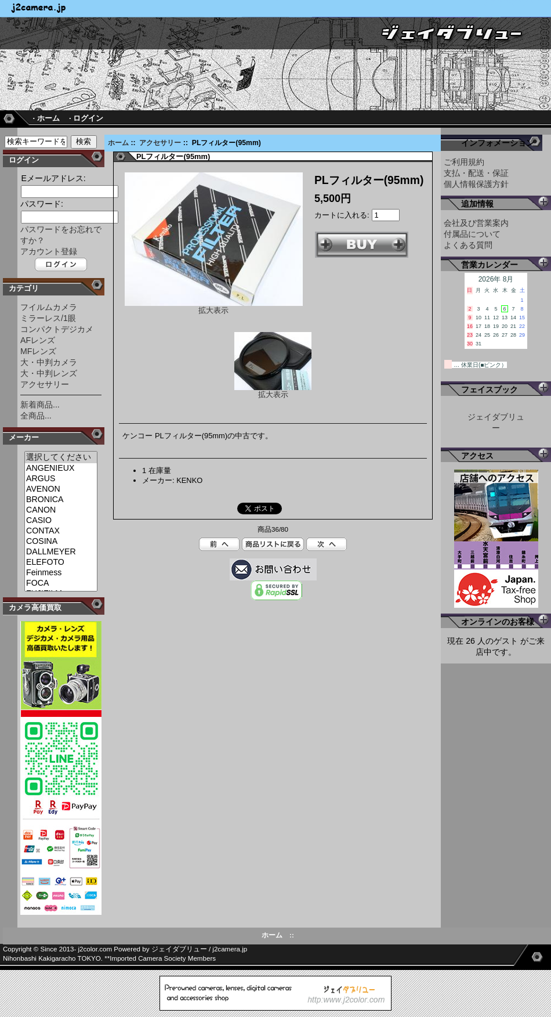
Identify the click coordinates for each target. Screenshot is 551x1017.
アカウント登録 (48, 251)
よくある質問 (468, 245)
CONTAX (61, 531)
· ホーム (45, 118)
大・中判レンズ (48, 373)
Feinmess (61, 573)
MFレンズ (38, 351)
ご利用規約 (464, 162)
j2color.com (95, 949)
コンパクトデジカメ (56, 329)
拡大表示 (272, 391)
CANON (61, 510)
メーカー (24, 437)
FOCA (61, 583)
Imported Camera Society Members (163, 958)
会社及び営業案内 (476, 223)
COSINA (61, 541)
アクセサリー (160, 143)
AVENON (61, 489)
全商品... (36, 415)
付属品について (472, 234)
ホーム (118, 143)
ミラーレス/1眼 (48, 318)
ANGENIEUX (61, 468)
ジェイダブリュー (179, 949)
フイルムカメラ (48, 307)
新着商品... (40, 404)
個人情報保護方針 (476, 184)
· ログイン (86, 118)
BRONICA (61, 500)
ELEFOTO (61, 562)
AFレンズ (37, 340)
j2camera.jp (229, 949)
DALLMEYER (61, 552)
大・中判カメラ (48, 362)
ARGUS (61, 479)
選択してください (61, 457)
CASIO (61, 520)
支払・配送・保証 (476, 173)
